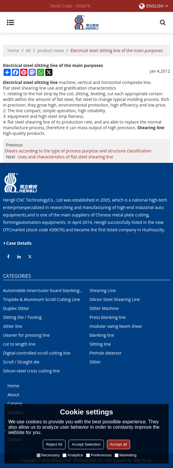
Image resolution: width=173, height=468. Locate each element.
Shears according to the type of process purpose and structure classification (78, 151)
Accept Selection (86, 444)
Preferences (99, 455)
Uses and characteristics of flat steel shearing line (65, 157)
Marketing (125, 455)
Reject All (54, 444)
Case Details (19, 243)
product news (50, 50)
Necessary (48, 455)
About (13, 394)
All (28, 50)
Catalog (14, 403)
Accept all (118, 444)
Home (13, 50)
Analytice (73, 455)
